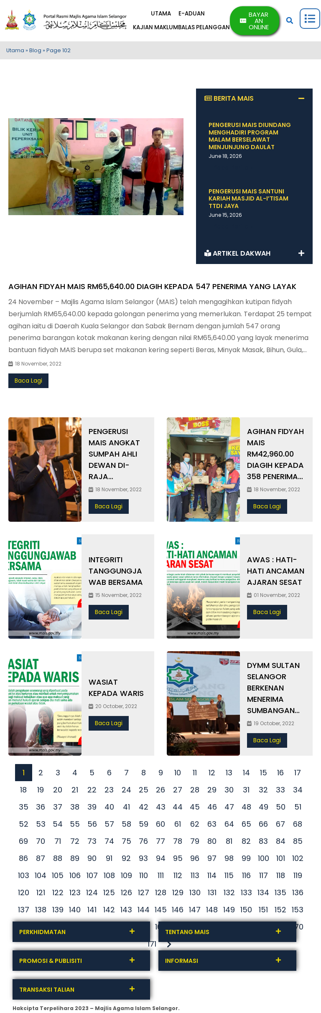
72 (74, 843)
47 (229, 808)
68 (297, 825)
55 (75, 825)
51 (297, 808)
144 (144, 911)
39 (92, 808)
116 (246, 877)
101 (280, 860)
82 (246, 843)
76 (143, 843)
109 (126, 877)
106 (75, 877)
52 (23, 825)
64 (229, 825)
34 (298, 791)
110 (143, 877)
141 (92, 911)
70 (40, 843)
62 (194, 825)
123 (75, 894)
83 (263, 843)
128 (160, 894)
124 (92, 894)
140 (75, 911)
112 (177, 877)
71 (57, 843)
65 (246, 825)
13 (229, 774)
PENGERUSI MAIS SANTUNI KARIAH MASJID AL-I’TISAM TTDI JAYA (248, 200)
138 (40, 911)
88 (57, 860)
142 (109, 911)
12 (212, 774)
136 (297, 894)
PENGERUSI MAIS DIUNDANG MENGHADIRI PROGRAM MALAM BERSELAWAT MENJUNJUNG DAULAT (250, 138)
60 (160, 825)
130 (195, 894)
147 (195, 911)
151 (263, 911)
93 (143, 860)
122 (58, 894)
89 (74, 860)
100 (263, 860)
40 (109, 808)
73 (92, 843)
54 (58, 825)
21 (74, 791)
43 (161, 808)
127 (143, 894)
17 (297, 774)
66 (263, 825)
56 (92, 825)
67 (280, 825)
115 (229, 877)
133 (246, 894)
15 (263, 774)
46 (212, 808)
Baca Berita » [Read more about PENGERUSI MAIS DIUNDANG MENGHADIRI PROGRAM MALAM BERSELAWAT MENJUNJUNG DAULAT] (233, 169)
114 (212, 877)
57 (109, 825)
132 (229, 894)
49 (263, 808)
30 (229, 791)
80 (212, 843)
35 (23, 808)
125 (109, 894)
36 (40, 808)
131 (212, 894)
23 (109, 791)
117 (263, 877)
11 (195, 774)
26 (160, 791)
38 (74, 808)
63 (212, 825)
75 (126, 843)
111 (161, 877)
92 (126, 860)
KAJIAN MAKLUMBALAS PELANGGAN (184, 28)
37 (57, 808)
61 (177, 825)
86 (23, 860)
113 (195, 877)
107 (92, 877)
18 (23, 791)
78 (177, 843)
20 (57, 791)
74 (109, 843)
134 (263, 894)
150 (246, 911)
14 (246, 774)
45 (195, 808)
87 (40, 860)
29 (212, 791)
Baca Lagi (28, 382)
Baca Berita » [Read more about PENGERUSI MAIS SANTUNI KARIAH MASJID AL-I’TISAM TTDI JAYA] (233, 228)
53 (41, 825)
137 (23, 911)
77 (160, 843)
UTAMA (162, 15)
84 (280, 843)
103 (23, 877)
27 (177, 791)
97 (212, 860)
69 (23, 843)
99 (246, 860)
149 (229, 911)
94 (161, 860)
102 (297, 860)
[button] (290, 21)
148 (212, 911)
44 (178, 808)
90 (92, 860)
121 (40, 894)
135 (280, 894)
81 (229, 843)
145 (161, 911)
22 (92, 791)
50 (280, 808)
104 (40, 877)
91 (109, 860)
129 (177, 894)
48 (246, 808)
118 (280, 877)
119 (297, 877)
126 (126, 894)
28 (194, 791)
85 (298, 843)
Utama (15, 52)
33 (280, 791)
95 (178, 860)
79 (194, 843)
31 (246, 791)
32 (263, 791)
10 (177, 774)
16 (280, 774)
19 (40, 791)
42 (143, 808)
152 (280, 911)
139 (58, 911)
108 (109, 877)
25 (143, 791)
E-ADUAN (195, 15)
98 (229, 860)
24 (126, 791)
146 (177, 911)
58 (126, 825)
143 (126, 911)
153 (297, 911)
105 (58, 877)
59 (143, 825)
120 (23, 894)
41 (126, 808)
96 (194, 860)
